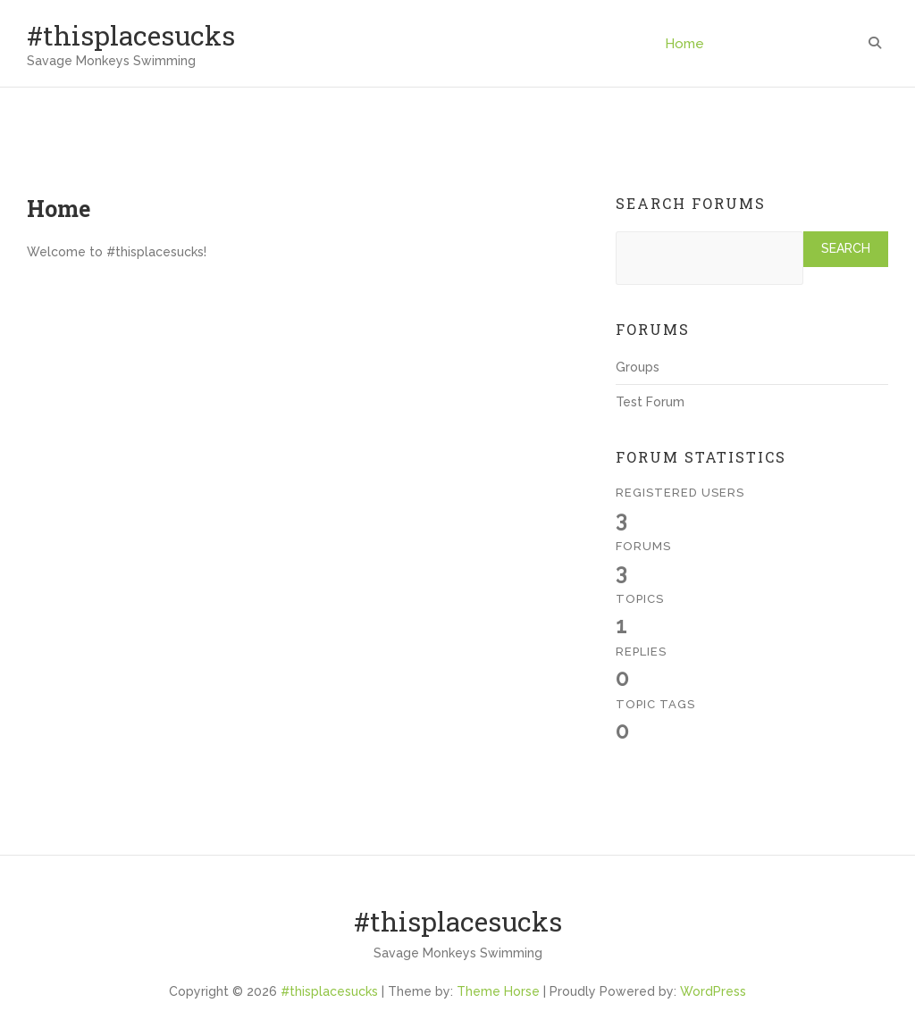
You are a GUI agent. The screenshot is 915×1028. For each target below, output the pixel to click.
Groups (637, 367)
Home (684, 44)
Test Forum (650, 402)
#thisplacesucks (131, 35)
